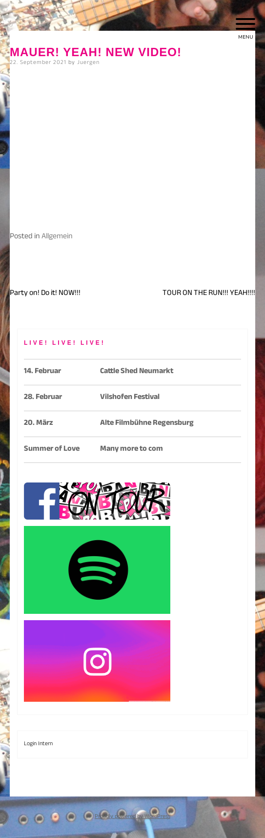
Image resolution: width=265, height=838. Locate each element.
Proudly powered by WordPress (132, 817)
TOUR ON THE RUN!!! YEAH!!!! (209, 293)
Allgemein (57, 237)
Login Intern (38, 744)
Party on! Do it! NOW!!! (45, 293)
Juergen (88, 63)
